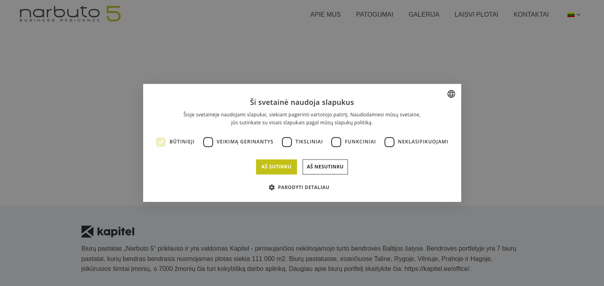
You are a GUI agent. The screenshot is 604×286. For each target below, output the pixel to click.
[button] (302, 187)
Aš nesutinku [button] (325, 166)
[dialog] (302, 143)
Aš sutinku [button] (276, 166)
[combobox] (451, 94)
